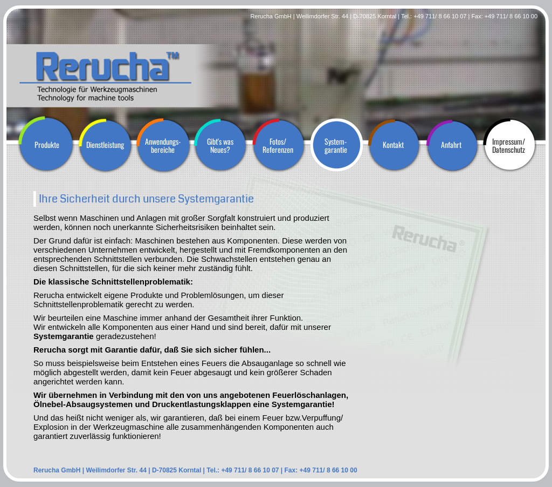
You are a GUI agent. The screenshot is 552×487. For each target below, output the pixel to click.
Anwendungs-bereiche (163, 145)
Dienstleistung (105, 144)
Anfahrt (451, 144)
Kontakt (393, 144)
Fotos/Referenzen (278, 145)
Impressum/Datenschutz (508, 145)
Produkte (46, 144)
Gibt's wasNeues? (220, 145)
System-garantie (336, 145)
